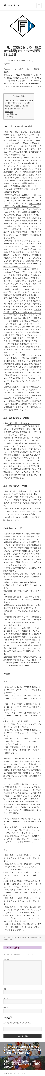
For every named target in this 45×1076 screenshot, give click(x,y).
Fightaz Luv (11, 5)
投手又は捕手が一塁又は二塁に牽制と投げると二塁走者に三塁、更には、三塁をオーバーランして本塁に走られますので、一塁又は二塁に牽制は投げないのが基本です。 (22, 209)
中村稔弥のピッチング (14, 108)
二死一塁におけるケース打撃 (16, 106)
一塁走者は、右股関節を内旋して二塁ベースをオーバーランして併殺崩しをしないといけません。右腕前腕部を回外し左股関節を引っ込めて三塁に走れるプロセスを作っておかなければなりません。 (22, 261)
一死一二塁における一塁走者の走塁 (19, 100)
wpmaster (7, 63)
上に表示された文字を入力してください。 (17, 1023)
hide (23, 96)
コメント (6, 959)
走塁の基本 (33, 937)
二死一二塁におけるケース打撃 (17, 103)
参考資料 (9, 111)
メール (5, 998)
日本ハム (12, 114)
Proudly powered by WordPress (14, 1073)
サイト (5, 1008)
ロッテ (11, 117)
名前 (4, 989)
